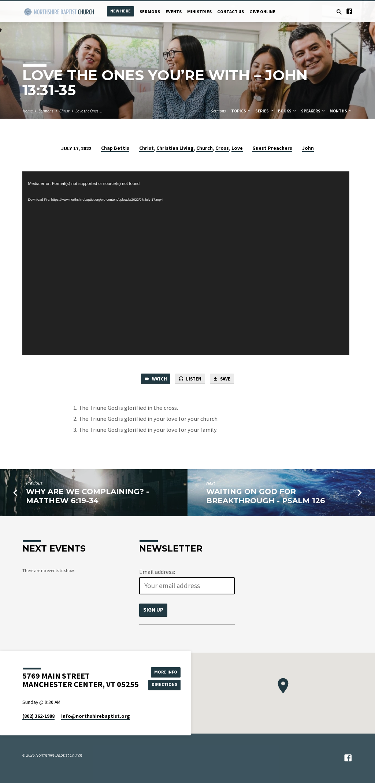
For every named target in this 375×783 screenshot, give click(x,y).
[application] (185, 263)
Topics (241, 111)
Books (287, 111)
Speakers (313, 111)
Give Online (262, 11)
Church (204, 148)
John (308, 148)
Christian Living (175, 148)
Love (237, 148)
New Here (120, 11)
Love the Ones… (89, 111)
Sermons (150, 11)
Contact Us (230, 11)
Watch (154, 379)
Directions (165, 684)
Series (264, 111)
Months (341, 111)
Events (174, 11)
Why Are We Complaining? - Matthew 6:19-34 (87, 496)
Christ (64, 111)
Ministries (199, 11)
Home (28, 111)
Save (223, 379)
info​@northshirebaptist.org (95, 716)
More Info (165, 672)
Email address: (157, 572)
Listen (190, 379)
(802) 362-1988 (38, 716)
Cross (222, 148)
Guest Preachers (272, 148)
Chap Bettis (115, 148)
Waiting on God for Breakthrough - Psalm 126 (265, 496)
